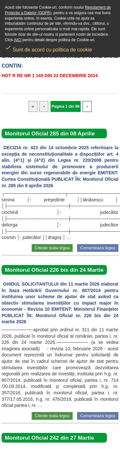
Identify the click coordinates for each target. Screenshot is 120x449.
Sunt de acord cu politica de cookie (48, 47)
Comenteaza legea (97, 247)
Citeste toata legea (52, 247)
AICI (17, 40)
